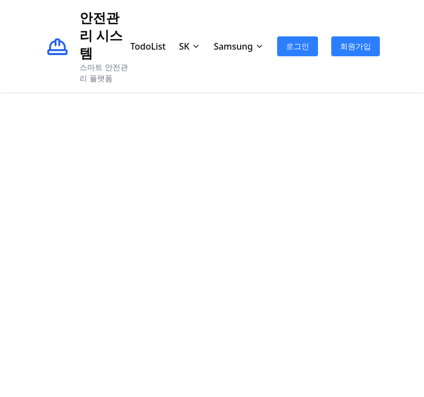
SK (189, 46)
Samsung (239, 46)
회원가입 (355, 46)
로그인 (297, 46)
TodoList (148, 46)
